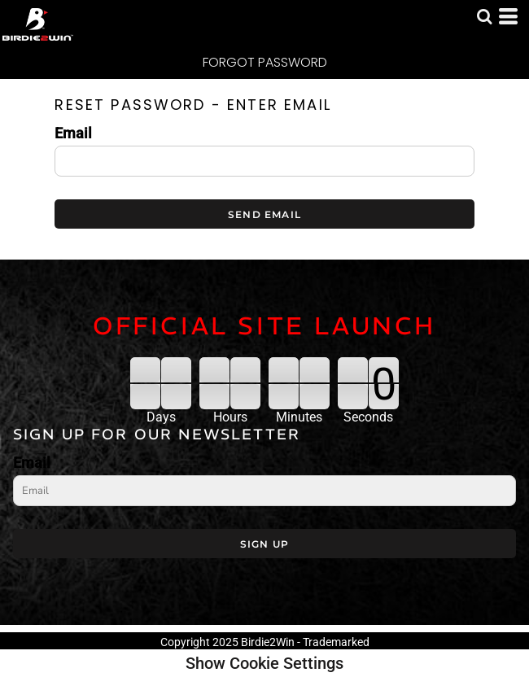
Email (73, 133)
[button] (484, 16)
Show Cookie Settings (264, 663)
